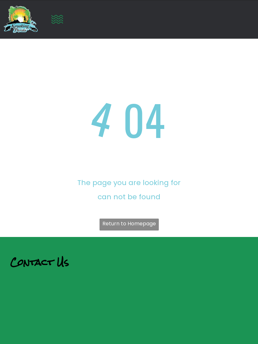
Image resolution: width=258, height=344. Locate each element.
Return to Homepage (129, 223)
